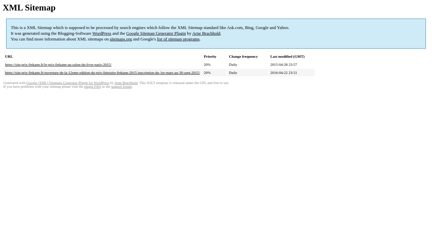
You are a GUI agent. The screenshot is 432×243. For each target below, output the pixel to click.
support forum (121, 86)
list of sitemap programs (178, 39)
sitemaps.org (121, 39)
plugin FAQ (92, 86)
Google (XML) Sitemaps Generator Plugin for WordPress (67, 83)
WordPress (101, 33)
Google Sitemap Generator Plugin (156, 33)
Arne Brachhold (206, 33)
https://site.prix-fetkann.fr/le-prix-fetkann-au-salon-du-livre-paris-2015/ (58, 64)
